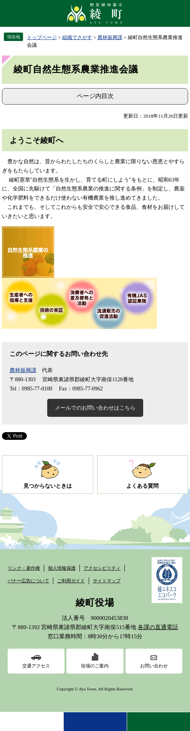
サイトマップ (107, 580)
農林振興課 (109, 37)
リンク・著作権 (24, 568)
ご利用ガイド (71, 580)
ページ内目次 (95, 96)
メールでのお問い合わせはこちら (95, 408)
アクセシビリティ (102, 568)
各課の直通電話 (158, 627)
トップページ (42, 37)
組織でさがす (77, 37)
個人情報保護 (62, 568)
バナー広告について (28, 580)
